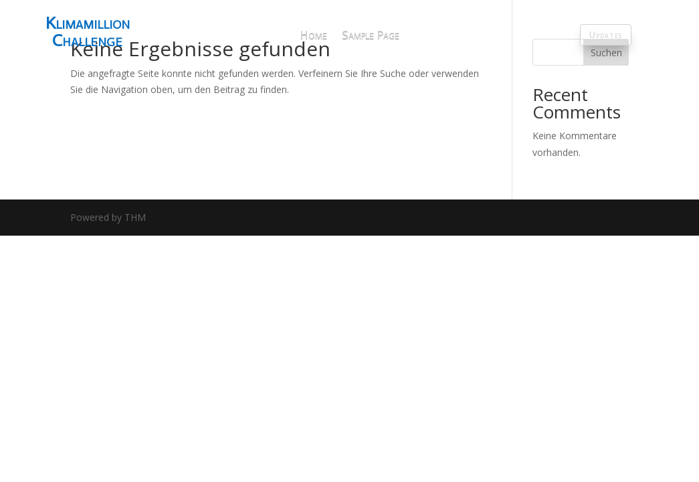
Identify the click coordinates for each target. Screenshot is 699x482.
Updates (605, 34)
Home (313, 34)
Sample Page (370, 34)
